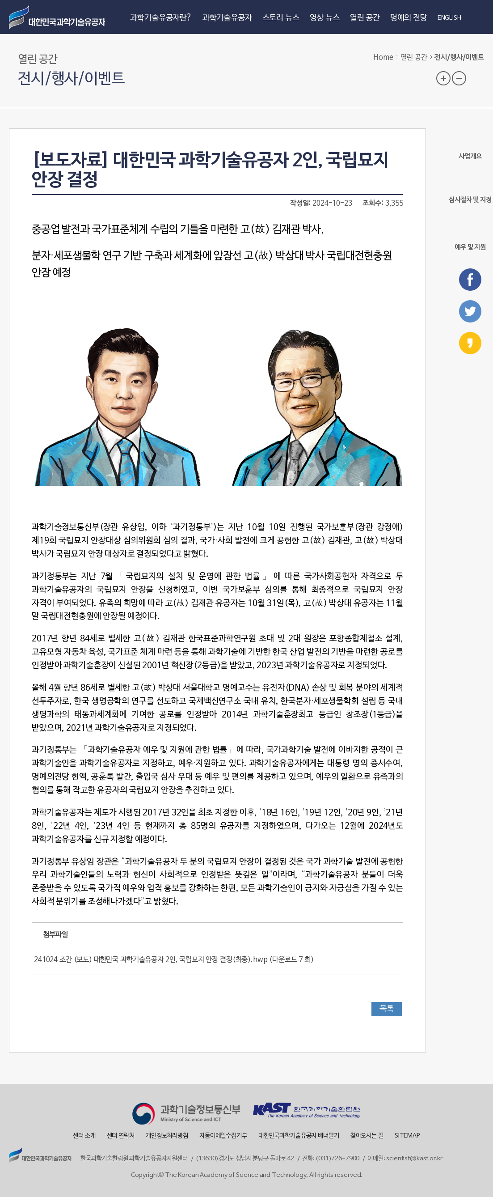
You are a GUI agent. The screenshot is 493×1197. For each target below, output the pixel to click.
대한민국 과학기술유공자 (58, 17)
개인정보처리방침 (167, 1136)
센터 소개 (84, 1136)
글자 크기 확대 (443, 78)
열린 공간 (365, 18)
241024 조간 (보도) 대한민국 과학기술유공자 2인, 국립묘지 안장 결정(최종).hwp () (174, 960)
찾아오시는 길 (366, 1136)
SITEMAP (407, 1136)
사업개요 (470, 144)
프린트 (477, 77)
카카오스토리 (470, 343)
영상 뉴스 (325, 18)
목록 (386, 1009)
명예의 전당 (408, 18)
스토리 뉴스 (280, 18)
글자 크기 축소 (459, 78)
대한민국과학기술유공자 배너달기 (298, 1136)
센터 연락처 (121, 1136)
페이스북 (470, 279)
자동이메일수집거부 (223, 1136)
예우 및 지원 (470, 233)
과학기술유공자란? (161, 18)
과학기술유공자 (227, 18)
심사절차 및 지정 (470, 188)
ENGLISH (449, 18)
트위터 (470, 311)
